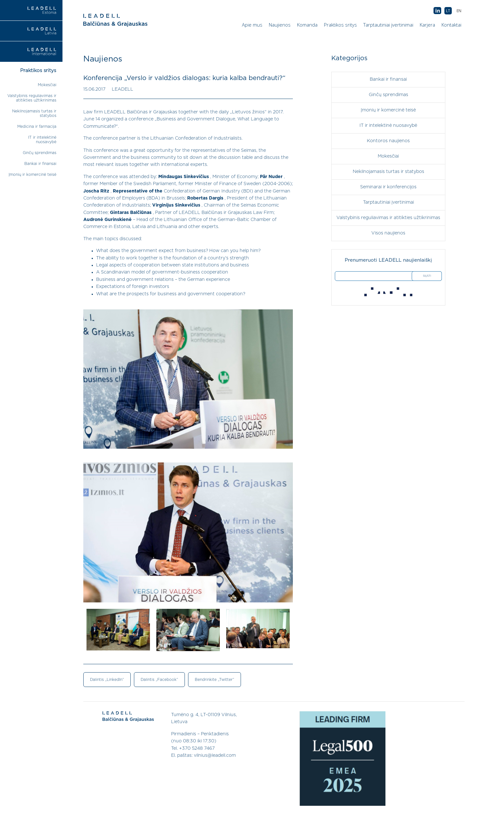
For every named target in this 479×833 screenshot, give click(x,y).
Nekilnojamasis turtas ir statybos (388, 171)
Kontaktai (451, 24)
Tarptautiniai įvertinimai (388, 24)
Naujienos (280, 24)
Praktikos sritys (340, 24)
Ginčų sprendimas (39, 153)
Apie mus (252, 24)
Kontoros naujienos (388, 141)
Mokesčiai (47, 85)
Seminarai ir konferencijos (388, 187)
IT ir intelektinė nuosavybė (388, 125)
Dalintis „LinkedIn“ (107, 680)
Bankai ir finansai (40, 164)
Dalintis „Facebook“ (159, 680)
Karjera (427, 24)
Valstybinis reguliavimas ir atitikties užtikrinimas (388, 218)
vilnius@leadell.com (215, 755)
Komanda (307, 24)
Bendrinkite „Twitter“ (214, 680)
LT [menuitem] (448, 10)
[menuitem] (459, 10)
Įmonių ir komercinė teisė (32, 174)
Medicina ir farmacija (36, 126)
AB (437, 11)
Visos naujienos (388, 233)
